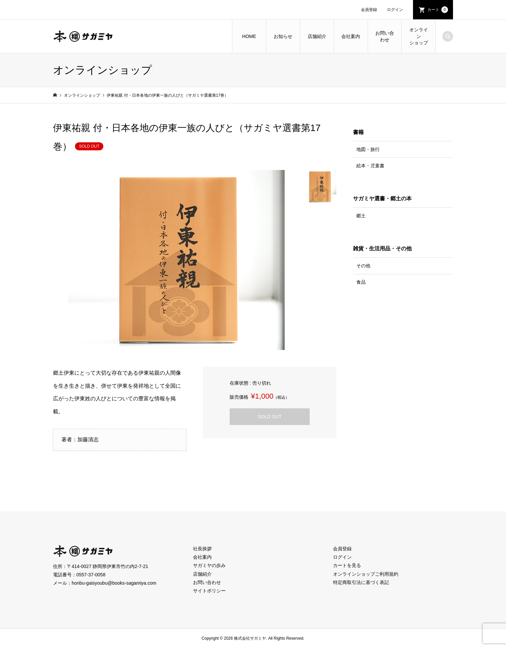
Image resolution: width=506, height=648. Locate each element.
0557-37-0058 (90, 574)
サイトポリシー (209, 590)
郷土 (361, 215)
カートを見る (347, 565)
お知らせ (283, 36)
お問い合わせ (384, 36)
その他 (363, 265)
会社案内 (350, 36)
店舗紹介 (317, 36)
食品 (361, 282)
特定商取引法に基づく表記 (361, 582)
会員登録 (369, 9)
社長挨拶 (202, 548)
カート (437, 9)
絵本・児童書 (370, 165)
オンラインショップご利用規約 (365, 574)
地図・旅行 (368, 149)
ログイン (395, 9)
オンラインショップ (418, 36)
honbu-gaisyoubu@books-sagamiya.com (114, 583)
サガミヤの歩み (209, 565)
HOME (249, 36)
